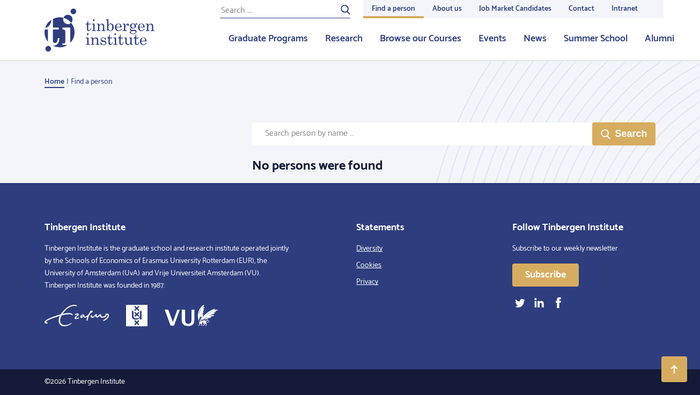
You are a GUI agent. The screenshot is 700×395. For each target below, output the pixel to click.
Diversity (369, 249)
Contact (581, 9)
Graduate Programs (268, 39)
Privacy (367, 282)
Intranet (624, 9)
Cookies (368, 265)
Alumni (659, 39)
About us (447, 9)
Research (344, 39)
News (535, 39)
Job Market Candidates (515, 9)
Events (492, 39)
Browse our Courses (420, 39)
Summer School (596, 39)
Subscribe (545, 275)
